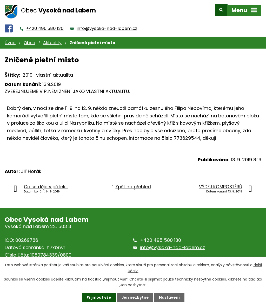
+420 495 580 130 (45, 26)
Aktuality (52, 40)
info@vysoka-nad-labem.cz (107, 26)
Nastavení (169, 297)
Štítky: (12, 72)
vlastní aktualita (54, 72)
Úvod (10, 40)
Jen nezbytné (135, 297)
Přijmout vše (98, 297)
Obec (29, 40)
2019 (27, 72)
